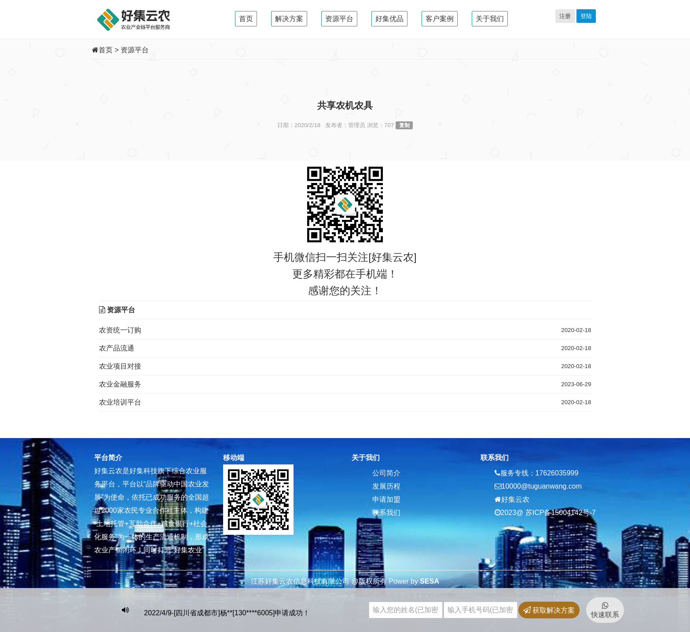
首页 (246, 18)
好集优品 (389, 18)
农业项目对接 (120, 366)
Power (398, 581)
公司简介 (386, 473)
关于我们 (490, 18)
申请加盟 (386, 499)
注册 (565, 16)
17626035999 (557, 473)
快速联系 (605, 609)
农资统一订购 (120, 330)
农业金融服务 (120, 384)
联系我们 (386, 512)
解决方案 (289, 18)
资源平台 (339, 18)
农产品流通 (116, 348)
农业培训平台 (120, 402)
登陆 (586, 16)
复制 (404, 125)
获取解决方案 (549, 610)
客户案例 (440, 18)
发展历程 (386, 486)
